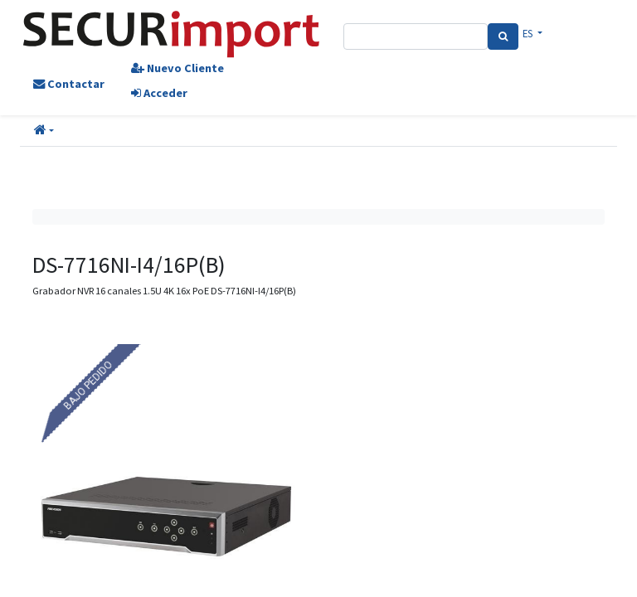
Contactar (69, 83)
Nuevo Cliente (177, 68)
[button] (44, 131)
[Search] (503, 36)
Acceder (159, 92)
